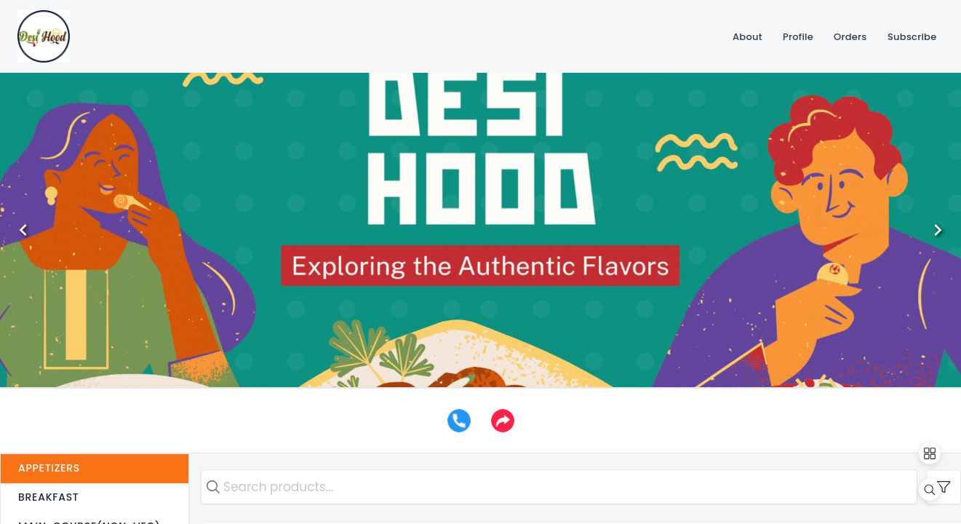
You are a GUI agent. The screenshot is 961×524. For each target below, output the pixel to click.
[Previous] (23, 230)
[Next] (937, 230)
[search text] (559, 487)
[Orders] (850, 36)
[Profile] (798, 36)
